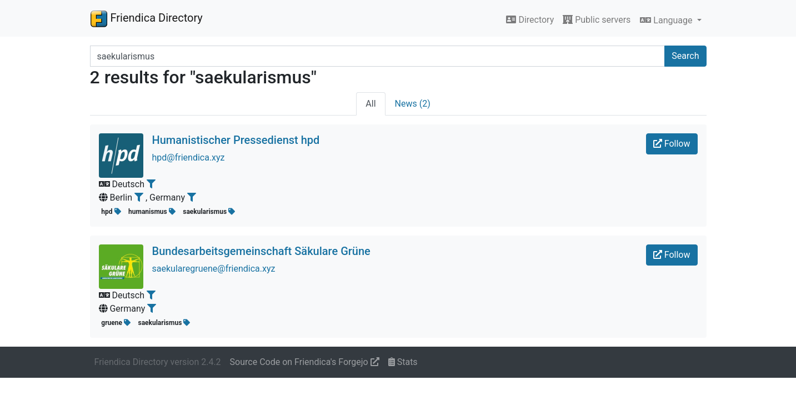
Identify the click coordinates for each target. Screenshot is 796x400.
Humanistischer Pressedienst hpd (236, 140)
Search (685, 56)
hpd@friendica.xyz (188, 157)
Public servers (596, 19)
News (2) (412, 103)
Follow (671, 143)
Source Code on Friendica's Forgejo (304, 362)
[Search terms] (377, 56)
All (371, 103)
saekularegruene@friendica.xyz (214, 268)
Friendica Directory (146, 18)
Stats (403, 362)
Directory (530, 19)
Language (667, 20)
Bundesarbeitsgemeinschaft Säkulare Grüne (261, 251)
